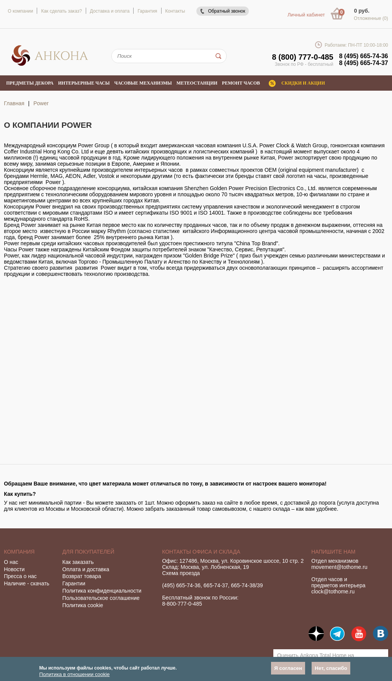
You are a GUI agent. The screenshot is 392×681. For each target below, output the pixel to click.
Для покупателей (88, 552)
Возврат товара (81, 576)
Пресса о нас (20, 576)
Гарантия (147, 11)
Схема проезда (181, 573)
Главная (14, 103)
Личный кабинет (306, 15)
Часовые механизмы (143, 83)
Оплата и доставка (85, 569)
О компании (20, 11)
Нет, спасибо (331, 668)
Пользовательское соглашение (101, 598)
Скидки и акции (303, 83)
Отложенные (371, 18)
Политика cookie (82, 605)
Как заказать (78, 562)
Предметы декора (30, 83)
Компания (19, 552)
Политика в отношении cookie (74, 674)
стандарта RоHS (67, 219)
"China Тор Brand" (256, 243)
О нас (11, 562)
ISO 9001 (181, 213)
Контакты (175, 11)
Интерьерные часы (84, 83)
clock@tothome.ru (332, 591)
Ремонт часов (241, 83)
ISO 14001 (211, 213)
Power (41, 103)
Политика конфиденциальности (102, 591)
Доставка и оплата (110, 11)
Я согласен (288, 668)
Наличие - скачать (26, 583)
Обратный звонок (226, 11)
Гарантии (73, 583)
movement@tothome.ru (339, 567)
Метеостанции (196, 83)
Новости (14, 569)
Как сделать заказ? (61, 11)
